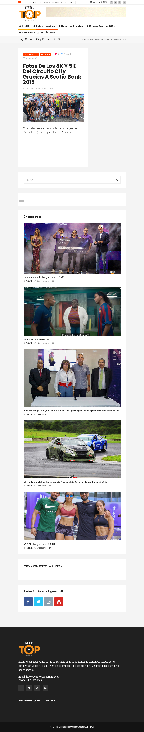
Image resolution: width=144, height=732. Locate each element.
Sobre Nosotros (45, 26)
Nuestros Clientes (71, 26)
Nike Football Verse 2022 (37, 339)
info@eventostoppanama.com (54, 2)
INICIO (25, 26)
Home (83, 39)
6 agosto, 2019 (45, 88)
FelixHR (29, 88)
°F (77, 2)
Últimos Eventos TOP (100, 26)
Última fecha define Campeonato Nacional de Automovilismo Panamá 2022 (65, 482)
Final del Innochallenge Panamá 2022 (44, 277)
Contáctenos (47, 32)
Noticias (45, 54)
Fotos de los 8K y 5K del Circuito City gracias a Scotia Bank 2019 (52, 74)
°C (74, 2)
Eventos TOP (31, 54)
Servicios (27, 32)
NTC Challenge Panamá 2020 (40, 544)
